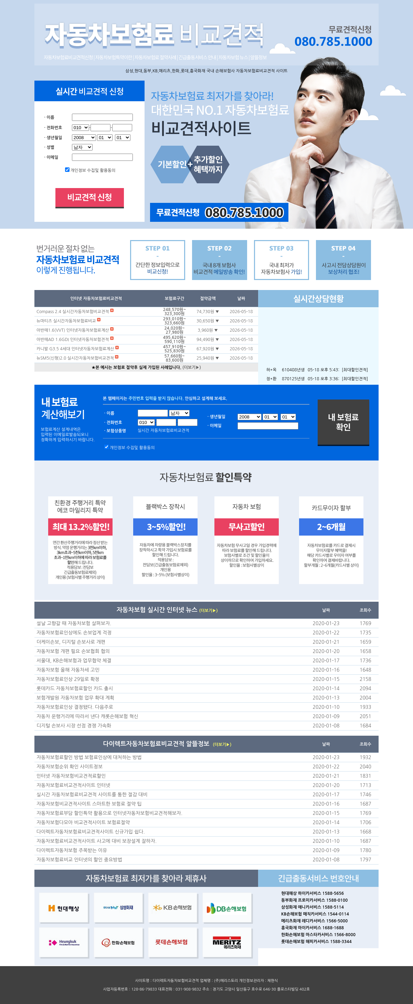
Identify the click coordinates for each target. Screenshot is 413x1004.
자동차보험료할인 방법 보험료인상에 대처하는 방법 (88, 757)
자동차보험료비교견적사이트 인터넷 (73, 785)
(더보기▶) (191, 367)
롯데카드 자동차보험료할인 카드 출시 (74, 688)
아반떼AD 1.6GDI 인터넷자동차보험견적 (73, 340)
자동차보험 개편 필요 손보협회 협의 (73, 651)
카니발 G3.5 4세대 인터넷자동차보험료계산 (75, 349)
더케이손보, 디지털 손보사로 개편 (70, 642)
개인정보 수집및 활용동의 (93, 170)
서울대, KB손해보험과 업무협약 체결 (74, 660)
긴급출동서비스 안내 (198, 57)
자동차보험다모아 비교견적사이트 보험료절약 (83, 822)
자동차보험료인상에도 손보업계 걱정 (74, 632)
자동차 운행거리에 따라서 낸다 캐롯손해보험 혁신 (87, 716)
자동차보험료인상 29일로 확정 (67, 679)
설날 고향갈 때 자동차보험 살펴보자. (73, 623)
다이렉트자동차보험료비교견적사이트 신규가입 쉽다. (90, 831)
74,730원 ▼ (208, 312)
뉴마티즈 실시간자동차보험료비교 (66, 321)
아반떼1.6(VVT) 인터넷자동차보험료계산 (73, 330)
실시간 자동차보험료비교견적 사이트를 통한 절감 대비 (91, 794)
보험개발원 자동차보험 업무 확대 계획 (75, 697)
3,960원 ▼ (208, 330)
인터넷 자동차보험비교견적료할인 (71, 776)
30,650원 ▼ (208, 321)
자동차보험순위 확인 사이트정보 (69, 766)
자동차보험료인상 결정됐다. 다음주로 (74, 707)
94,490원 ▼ (208, 340)
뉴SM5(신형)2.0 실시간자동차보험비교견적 (75, 358)
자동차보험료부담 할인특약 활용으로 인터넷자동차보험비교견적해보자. (109, 813)
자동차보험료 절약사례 (156, 57)
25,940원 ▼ (208, 358)
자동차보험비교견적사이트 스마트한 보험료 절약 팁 (88, 803)
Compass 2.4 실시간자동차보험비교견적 (73, 312)
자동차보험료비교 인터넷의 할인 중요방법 (79, 859)
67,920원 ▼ (208, 349)
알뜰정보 (258, 57)
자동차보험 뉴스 (233, 57)
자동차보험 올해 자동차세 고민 (67, 669)
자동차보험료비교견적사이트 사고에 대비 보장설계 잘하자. (96, 841)
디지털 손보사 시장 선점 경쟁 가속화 (73, 725)
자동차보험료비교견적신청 (69, 57)
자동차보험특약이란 (114, 57)
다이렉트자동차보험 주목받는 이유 (71, 850)
